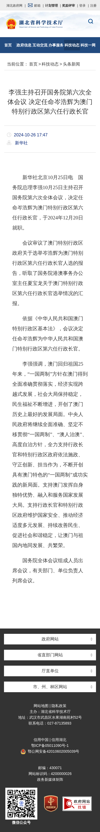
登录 (82, 5)
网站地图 (41, 706)
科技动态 (50, 64)
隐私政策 (58, 706)
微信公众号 (21, 822)
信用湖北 (58, 740)
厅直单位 (50, 671)
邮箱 (34, 5)
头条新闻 (71, 64)
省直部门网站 (50, 655)
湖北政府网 (14, 5)
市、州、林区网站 (50, 686)
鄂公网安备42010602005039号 (50, 751)
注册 (93, 5)
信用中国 (41, 740)
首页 (33, 64)
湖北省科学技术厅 (50, 24)
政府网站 (50, 639)
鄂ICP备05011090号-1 (50, 745)
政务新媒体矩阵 (50, 779)
